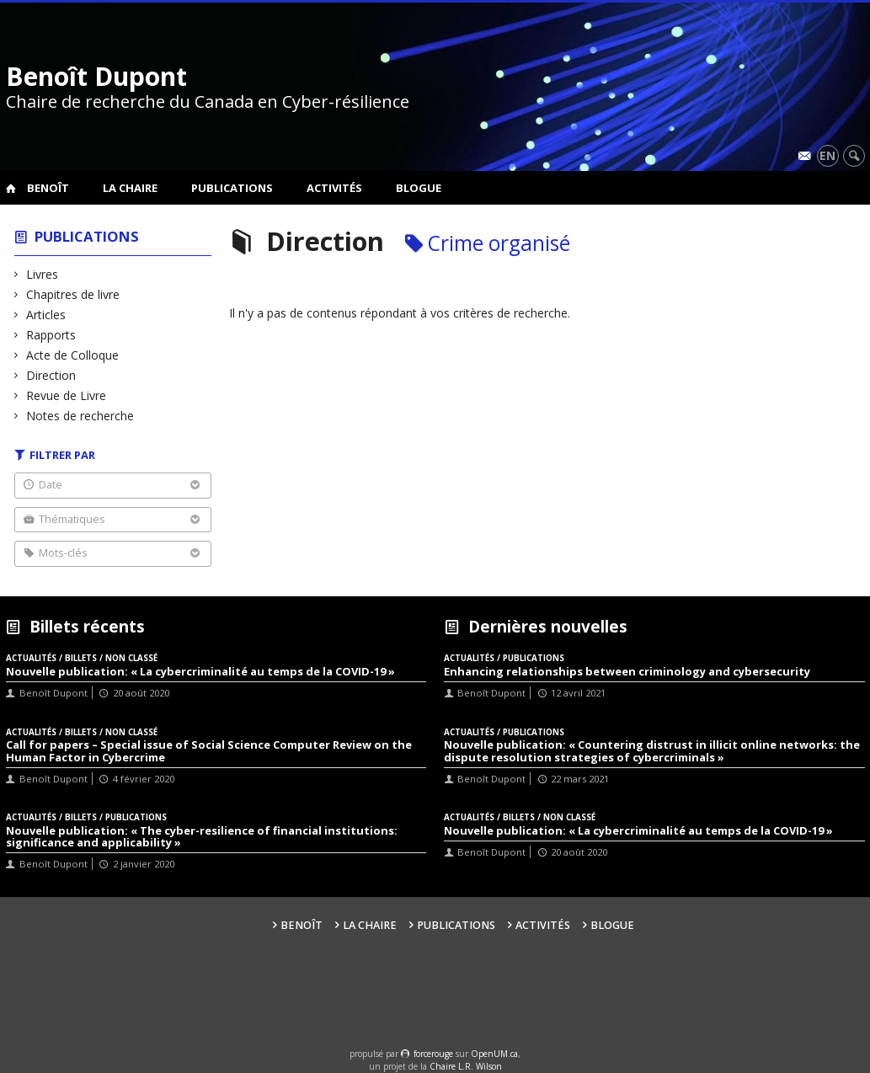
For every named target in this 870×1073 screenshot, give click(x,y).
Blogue (418, 187)
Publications (232, 187)
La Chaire (130, 187)
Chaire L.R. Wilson (466, 1066)
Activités (334, 187)
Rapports (51, 335)
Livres (42, 274)
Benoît (48, 187)
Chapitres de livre (73, 294)
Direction (51, 375)
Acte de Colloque (73, 355)
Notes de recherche (80, 416)
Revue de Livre (66, 395)
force (433, 1054)
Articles (46, 315)
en (827, 155)
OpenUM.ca (494, 1054)
